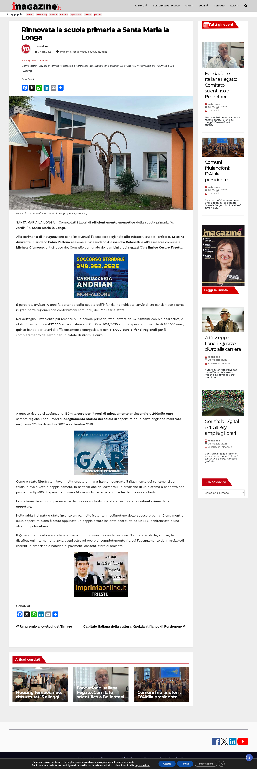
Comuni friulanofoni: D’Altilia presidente (159, 694)
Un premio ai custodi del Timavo (44, 626)
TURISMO (219, 5)
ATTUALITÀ (141, 5)
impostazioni (138, 765)
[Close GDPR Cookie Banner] (225, 763)
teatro (88, 14)
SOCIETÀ (203, 5)
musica (64, 14)
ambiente (65, 51)
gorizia (97, 14)
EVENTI (234, 5)
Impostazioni (208, 763)
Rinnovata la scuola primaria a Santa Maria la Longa (95, 33)
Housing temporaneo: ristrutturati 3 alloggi (39, 694)
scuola (92, 51)
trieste (53, 14)
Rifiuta (184, 763)
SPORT (189, 5)
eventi (30, 14)
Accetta (164, 763)
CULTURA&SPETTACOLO (166, 5)
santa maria (79, 51)
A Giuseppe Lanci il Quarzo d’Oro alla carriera (223, 343)
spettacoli (76, 14)
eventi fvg (41, 14)
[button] (245, 6)
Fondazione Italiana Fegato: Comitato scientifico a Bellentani (100, 692)
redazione (42, 46)
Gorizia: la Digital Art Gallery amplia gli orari (222, 427)
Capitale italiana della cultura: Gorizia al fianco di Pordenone (134, 626)
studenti (102, 51)
